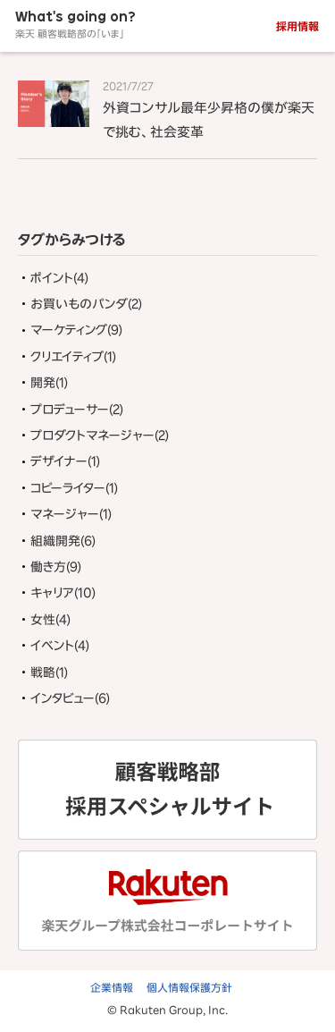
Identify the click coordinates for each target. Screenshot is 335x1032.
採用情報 (297, 26)
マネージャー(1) (71, 514)
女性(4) (50, 619)
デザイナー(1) (65, 461)
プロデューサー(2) (76, 409)
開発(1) (49, 382)
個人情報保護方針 (189, 987)
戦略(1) (49, 672)
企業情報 (111, 987)
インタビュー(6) (70, 698)
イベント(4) (59, 645)
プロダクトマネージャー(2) (99, 435)
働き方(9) (55, 567)
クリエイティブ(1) (73, 357)
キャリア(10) (63, 593)
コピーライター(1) (74, 488)
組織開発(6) (63, 541)
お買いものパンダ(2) (86, 304)
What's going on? (75, 24)
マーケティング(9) (76, 330)
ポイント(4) (59, 278)
